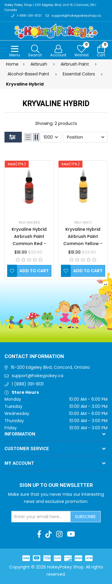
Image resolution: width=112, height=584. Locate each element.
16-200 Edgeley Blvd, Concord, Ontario (50, 367)
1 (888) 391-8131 (28, 384)
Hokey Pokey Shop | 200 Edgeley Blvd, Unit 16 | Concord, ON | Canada (50, 7)
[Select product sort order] (86, 137)
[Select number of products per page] (50, 137)
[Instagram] (59, 534)
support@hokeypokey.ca (37, 376)
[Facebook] (39, 534)
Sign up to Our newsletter (56, 485)
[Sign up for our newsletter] (41, 516)
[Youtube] (71, 534)
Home (12, 64)
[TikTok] (48, 534)
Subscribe (85, 517)
